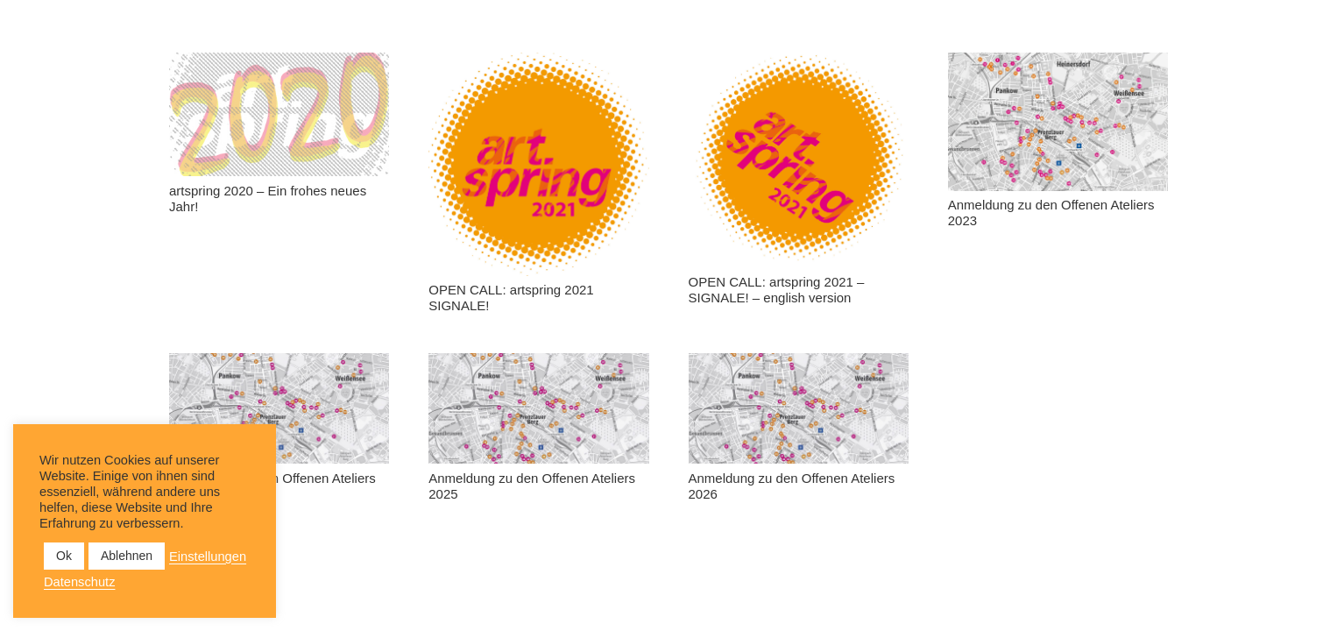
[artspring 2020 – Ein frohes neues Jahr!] (279, 114)
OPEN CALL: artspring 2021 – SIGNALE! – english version (777, 289)
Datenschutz (79, 582)
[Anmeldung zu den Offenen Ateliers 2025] (538, 408)
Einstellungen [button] (207, 556)
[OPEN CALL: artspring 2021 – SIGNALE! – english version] (799, 160)
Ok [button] (64, 556)
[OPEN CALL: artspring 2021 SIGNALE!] (538, 164)
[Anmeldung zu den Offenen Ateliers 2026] (799, 408)
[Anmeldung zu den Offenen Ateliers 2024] (279, 408)
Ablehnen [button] (126, 556)
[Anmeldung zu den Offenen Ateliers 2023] (1058, 122)
